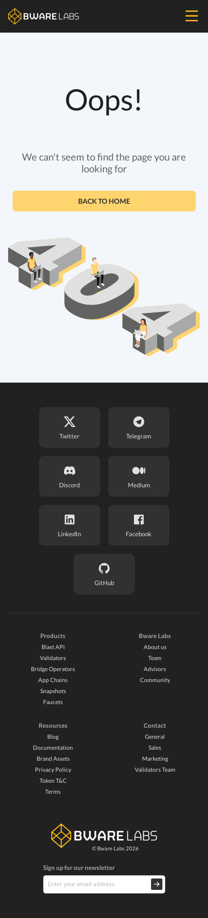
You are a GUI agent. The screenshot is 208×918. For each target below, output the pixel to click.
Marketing (155, 758)
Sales (155, 747)
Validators (53, 657)
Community (155, 679)
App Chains (53, 679)
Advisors (155, 668)
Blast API (53, 646)
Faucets (53, 701)
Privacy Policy (53, 769)
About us (155, 646)
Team (155, 657)
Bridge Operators (53, 668)
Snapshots (53, 690)
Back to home (104, 201)
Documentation (53, 747)
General (155, 736)
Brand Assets (53, 758)
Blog (53, 736)
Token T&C (53, 780)
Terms (53, 791)
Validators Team (155, 769)
